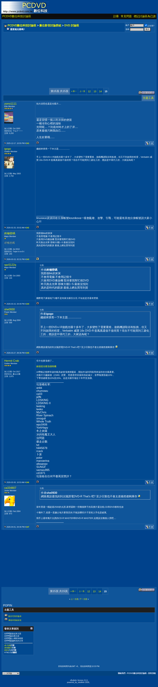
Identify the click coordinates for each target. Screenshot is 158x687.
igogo (7, 148)
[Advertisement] (79, 56)
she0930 (9, 309)
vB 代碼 (7, 645)
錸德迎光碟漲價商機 (46, 366)
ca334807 (10, 487)
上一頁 (82, 91)
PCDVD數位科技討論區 (16, 16)
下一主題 (83, 599)
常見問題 (126, 16)
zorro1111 (10, 103)
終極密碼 (9, 233)
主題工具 (148, 97)
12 (89, 91)
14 (100, 91)
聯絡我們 (121, 673)
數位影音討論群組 (50, 25)
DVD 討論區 (71, 25)
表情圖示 (8, 648)
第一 (74, 91)
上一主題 (74, 599)
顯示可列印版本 (14, 616)
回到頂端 (152, 673)
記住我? (149, 26)
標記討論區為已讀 (145, 16)
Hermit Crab (11, 360)
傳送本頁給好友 (14, 620)
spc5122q (10, 264)
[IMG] (6, 650)
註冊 (116, 16)
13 (95, 91)
